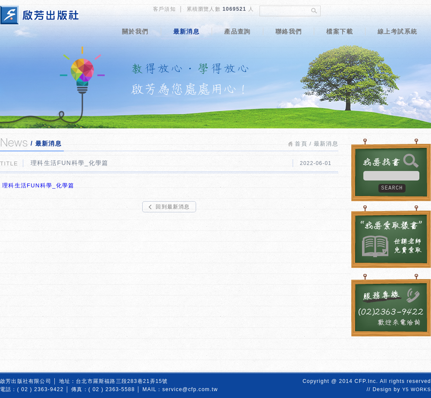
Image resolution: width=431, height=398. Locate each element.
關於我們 (135, 31)
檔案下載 (339, 31)
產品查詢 (237, 31)
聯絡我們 (288, 31)
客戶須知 (164, 9)
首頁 (301, 143)
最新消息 (186, 31)
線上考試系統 (397, 31)
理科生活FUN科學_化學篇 (37, 185)
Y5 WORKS (416, 389)
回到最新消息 (173, 207)
